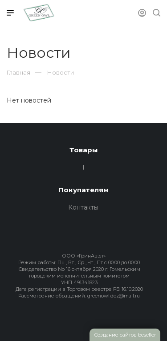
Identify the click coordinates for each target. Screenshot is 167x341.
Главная (18, 72)
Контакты (83, 207)
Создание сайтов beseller (125, 335)
